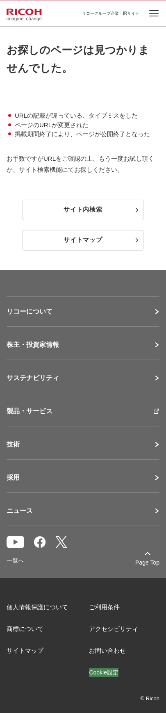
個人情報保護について (37, 607)
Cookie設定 (103, 672)
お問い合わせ (107, 650)
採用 (13, 477)
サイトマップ (25, 650)
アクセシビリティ (113, 628)
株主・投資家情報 (33, 345)
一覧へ (15, 560)
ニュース (20, 511)
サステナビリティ (33, 378)
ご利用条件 (104, 607)
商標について (25, 628)
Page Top (147, 562)
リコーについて (29, 311)
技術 (13, 444)
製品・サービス (29, 411)
